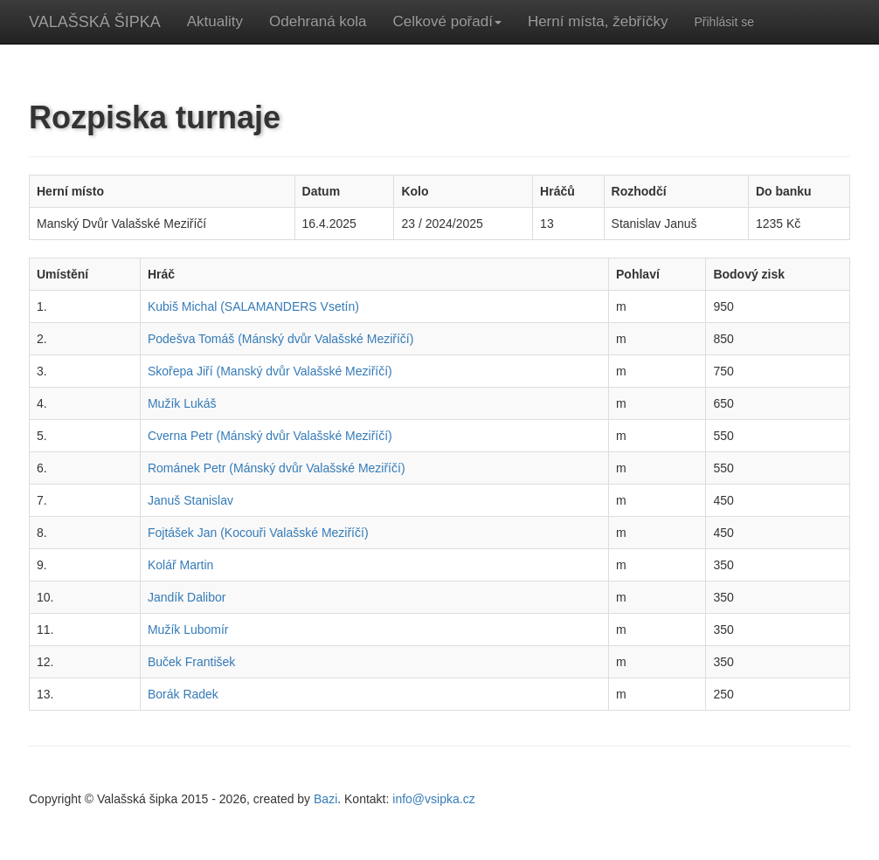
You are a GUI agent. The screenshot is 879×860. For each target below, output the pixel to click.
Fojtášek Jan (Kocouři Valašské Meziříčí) (258, 533)
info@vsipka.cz (433, 799)
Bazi (325, 799)
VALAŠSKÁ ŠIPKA (95, 22)
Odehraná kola (318, 21)
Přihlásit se (723, 22)
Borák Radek (183, 694)
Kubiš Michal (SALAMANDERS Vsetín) (253, 306)
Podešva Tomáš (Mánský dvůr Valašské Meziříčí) (280, 339)
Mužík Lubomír (188, 629)
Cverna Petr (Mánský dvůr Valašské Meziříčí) (270, 436)
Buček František (191, 662)
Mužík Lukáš (182, 403)
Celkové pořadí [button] (447, 21)
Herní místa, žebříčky (598, 21)
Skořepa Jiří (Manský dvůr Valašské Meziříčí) (270, 371)
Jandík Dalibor (187, 597)
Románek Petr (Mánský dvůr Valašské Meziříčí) (276, 468)
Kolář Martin (180, 565)
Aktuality (215, 21)
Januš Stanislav (190, 500)
